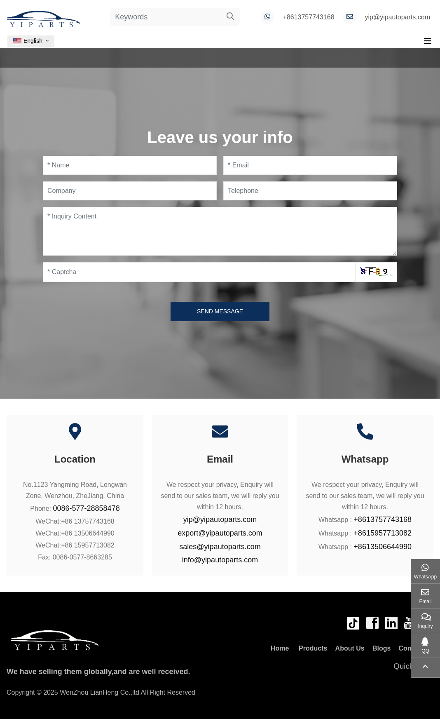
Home (280, 648)
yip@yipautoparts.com (397, 17)
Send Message (220, 311)
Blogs (381, 648)
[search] (230, 17)
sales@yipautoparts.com (219, 547)
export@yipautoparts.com (220, 533)
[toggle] (428, 41)
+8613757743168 (309, 17)
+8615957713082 (382, 533)
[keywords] (166, 17)
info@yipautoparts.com (220, 560)
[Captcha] (199, 272)
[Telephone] (310, 190)
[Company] (130, 190)
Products (313, 648)
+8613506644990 (382, 547)
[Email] (310, 165)
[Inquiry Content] (220, 231)
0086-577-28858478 (86, 508)
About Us (350, 648)
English (27, 41)
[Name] (130, 165)
